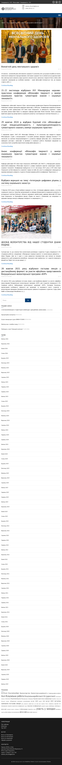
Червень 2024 (5, 435)
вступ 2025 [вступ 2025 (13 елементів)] (50, 701)
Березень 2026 (5, 344)
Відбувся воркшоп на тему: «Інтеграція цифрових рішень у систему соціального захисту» (31, 181)
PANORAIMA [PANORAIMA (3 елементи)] (7, 698)
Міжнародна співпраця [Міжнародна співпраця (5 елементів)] (27, 698)
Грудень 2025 (5, 358)
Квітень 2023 (4, 502)
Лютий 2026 (4, 348)
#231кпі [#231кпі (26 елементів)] (4, 693)
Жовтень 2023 (5, 473)
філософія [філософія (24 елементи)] (23, 712)
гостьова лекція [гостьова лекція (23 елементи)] (15, 703)
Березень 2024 (5, 449)
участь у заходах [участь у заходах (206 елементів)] (45, 708)
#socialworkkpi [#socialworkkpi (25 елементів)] (13, 693)
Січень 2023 (4, 516)
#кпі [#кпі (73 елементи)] (3, 696)
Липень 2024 (4, 430)
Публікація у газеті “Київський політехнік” (12, 329)
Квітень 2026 (4, 339)
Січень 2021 (4, 621)
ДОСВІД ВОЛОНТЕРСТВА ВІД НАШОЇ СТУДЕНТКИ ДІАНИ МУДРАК (31, 243)
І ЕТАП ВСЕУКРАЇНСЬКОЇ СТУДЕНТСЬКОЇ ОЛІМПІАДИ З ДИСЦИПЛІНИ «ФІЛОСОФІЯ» (23, 310)
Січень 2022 (4, 564)
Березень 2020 (5, 660)
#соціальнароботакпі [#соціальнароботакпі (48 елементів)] (33, 696)
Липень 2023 (4, 487)
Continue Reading (7, 85)
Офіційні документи (6, 740)
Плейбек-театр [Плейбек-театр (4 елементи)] (55, 698)
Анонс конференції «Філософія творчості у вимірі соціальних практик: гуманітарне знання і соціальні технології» (31, 154)
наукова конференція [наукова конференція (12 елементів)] (34, 706)
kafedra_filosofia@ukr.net (8, 754)
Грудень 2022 (5, 521)
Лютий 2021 (4, 617)
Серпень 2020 (5, 645)
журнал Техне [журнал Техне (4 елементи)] (44, 703)
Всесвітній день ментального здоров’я (20, 66)
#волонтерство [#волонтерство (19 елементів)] (25, 693)
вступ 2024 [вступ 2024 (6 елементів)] (42, 701)
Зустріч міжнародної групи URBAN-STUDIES (13, 319)
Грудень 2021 (5, 569)
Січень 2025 (4, 401)
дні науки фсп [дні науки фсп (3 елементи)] (37, 703)
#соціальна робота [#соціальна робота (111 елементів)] (15, 696)
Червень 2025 (5, 387)
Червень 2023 (5, 492)
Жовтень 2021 (5, 578)
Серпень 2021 (5, 588)
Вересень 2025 (5, 372)
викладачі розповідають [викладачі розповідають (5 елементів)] (23, 701)
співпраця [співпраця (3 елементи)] (17, 709)
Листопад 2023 (5, 468)
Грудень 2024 (5, 406)
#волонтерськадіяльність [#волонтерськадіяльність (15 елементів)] (39, 693)
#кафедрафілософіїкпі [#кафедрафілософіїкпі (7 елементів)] (54, 693)
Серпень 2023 (5, 483)
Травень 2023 (5, 497)
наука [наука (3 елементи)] (26, 706)
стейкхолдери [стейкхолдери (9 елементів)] (23, 709)
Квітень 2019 (4, 684)
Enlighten (37, 761)
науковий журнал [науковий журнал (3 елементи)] (44, 706)
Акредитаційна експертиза (8, 314)
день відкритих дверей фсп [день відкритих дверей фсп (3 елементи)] (27, 703)
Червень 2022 (5, 540)
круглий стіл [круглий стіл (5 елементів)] (57, 703)
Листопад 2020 (5, 631)
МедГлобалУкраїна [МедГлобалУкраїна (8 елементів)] (16, 699)
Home (3, 23)
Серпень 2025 (5, 377)
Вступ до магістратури (7, 736)
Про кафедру (5, 724)
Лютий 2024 (4, 454)
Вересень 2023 (5, 478)
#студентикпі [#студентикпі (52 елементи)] (49, 696)
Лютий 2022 (4, 559)
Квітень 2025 (4, 396)
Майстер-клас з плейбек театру (9, 324)
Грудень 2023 (5, 463)
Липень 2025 (4, 382)
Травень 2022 (5, 545)
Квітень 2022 (4, 550)
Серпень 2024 (5, 425)
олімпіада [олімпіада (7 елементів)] (51, 706)
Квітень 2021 (4, 607)
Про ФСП (3, 728)
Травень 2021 (5, 602)
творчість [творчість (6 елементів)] (30, 709)
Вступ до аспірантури (7, 738)
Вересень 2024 (5, 420)
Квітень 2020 (4, 655)
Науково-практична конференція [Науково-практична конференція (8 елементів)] (42, 699)
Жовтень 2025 (5, 367)
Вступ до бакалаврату (7, 735)
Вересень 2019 (5, 669)
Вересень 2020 (5, 641)
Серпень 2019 (5, 674)
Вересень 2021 (5, 583)
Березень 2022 (5, 554)
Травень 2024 (5, 439)
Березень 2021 (5, 612)
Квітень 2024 (4, 444)
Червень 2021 (5, 598)
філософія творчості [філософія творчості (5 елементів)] (32, 712)
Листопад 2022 (5, 526)
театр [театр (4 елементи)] (34, 709)
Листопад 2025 (5, 363)
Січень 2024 (4, 459)
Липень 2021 (4, 593)
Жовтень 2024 (5, 415)
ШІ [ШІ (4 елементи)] (60, 698)
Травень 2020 (5, 650)
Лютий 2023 (4, 511)
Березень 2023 (5, 506)
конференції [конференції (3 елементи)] (51, 703)
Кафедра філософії (20, 761)
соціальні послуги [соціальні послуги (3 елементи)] (10, 709)
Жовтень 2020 (5, 636)
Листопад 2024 (5, 411)
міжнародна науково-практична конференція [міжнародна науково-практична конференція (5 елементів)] (12, 706)
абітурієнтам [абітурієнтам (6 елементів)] (13, 701)
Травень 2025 (5, 391)
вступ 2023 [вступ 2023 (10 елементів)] (34, 701)
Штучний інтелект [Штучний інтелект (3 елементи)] (5, 701)
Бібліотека (4, 726)
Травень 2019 (5, 679)
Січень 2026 (4, 353)
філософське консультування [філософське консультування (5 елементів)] (12, 712)
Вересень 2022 (5, 530)
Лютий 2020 (4, 665)
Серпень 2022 (5, 535)
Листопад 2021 (5, 574)
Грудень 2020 (5, 626)
